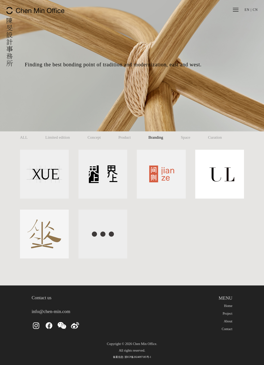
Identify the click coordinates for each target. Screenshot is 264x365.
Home (228, 306)
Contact (227, 329)
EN (247, 10)
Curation (215, 137)
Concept (94, 137)
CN (255, 10)
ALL (24, 137)
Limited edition (57, 137)
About (228, 321)
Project (227, 313)
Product (124, 137)
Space (185, 137)
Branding (155, 137)
